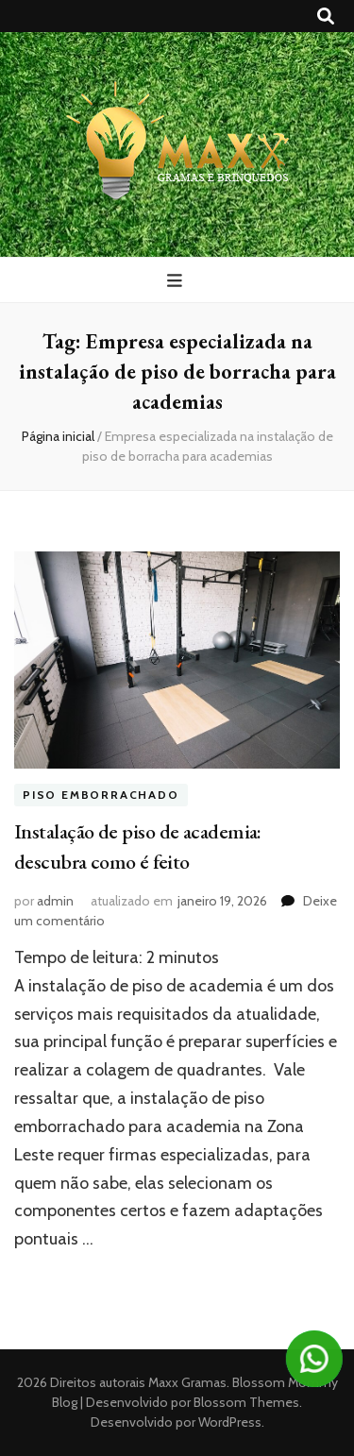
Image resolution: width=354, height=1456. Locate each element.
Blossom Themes (245, 1402)
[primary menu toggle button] (177, 281)
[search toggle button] (325, 16)
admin (55, 900)
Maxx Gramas (187, 1382)
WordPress (229, 1422)
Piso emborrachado (101, 794)
